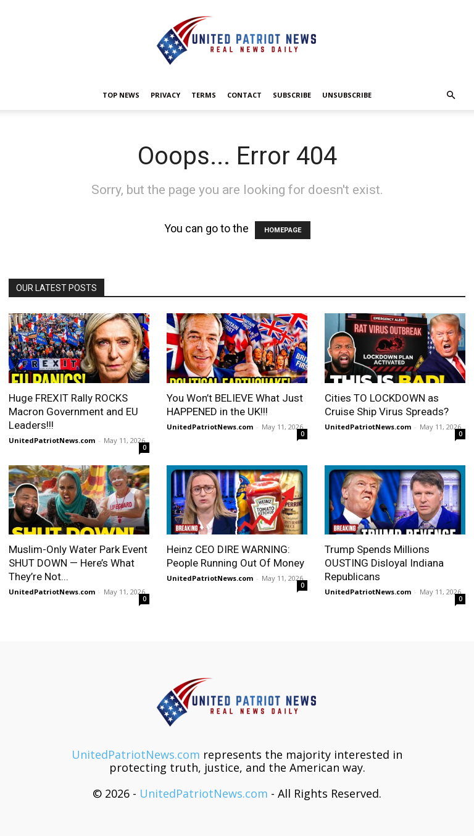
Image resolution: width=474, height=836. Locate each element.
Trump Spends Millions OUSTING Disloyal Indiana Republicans (384, 563)
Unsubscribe (347, 94)
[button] (450, 94)
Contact (244, 94)
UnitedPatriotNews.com (52, 440)
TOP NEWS (120, 94)
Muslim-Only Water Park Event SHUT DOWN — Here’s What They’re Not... (78, 563)
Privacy (165, 94)
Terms (203, 94)
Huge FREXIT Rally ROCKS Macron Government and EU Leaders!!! (73, 411)
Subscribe (292, 94)
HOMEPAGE (282, 230)
